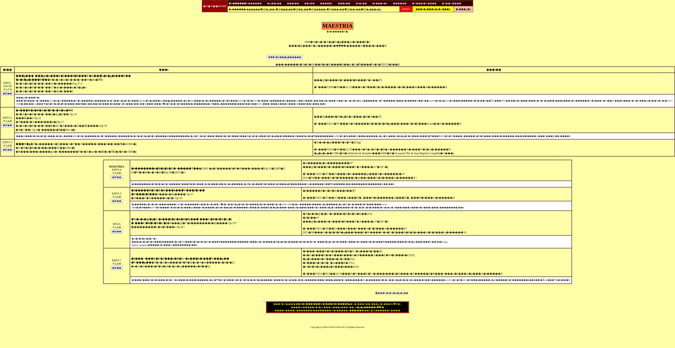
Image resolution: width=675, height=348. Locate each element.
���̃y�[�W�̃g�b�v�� (393, 293)
